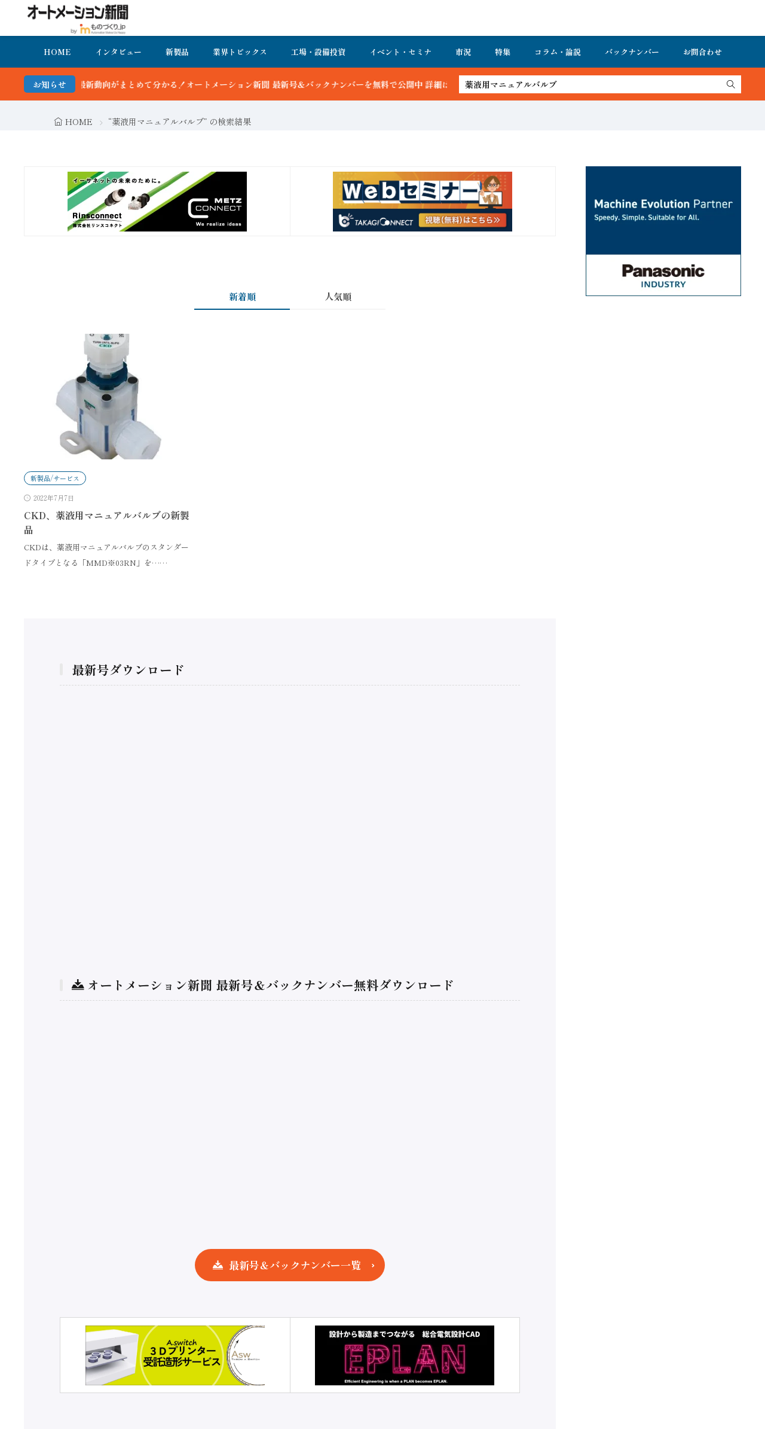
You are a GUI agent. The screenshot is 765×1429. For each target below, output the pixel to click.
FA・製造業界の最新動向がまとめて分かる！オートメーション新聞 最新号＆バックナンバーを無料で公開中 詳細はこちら (258, 84)
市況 (463, 51)
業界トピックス (240, 51)
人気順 (338, 296)
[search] (731, 84)
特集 (502, 51)
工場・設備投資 (318, 51)
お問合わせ (702, 51)
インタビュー (118, 51)
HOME (57, 51)
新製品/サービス (54, 478)
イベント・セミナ (400, 51)
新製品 (177, 51)
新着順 (242, 296)
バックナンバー (632, 51)
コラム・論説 (557, 51)
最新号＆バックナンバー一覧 (295, 1264)
